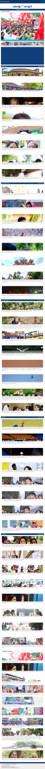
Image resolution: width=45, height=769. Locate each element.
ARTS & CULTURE (5, 183)
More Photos (40, 66)
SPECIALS (4, 534)
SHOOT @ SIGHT (5, 300)
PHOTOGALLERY (5, 1)
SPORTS (3, 417)
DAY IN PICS (4, 66)
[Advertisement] (22, 56)
